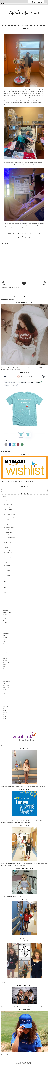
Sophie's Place (5, 706)
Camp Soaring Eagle (6, 629)
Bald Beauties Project (7, 612)
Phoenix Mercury (6, 687)
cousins (4, 645)
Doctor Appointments (7, 652)
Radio (4, 693)
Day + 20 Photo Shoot (8, 504)
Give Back (5, 660)
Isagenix (4, 672)
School (4, 697)
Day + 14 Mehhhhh (7, 519)
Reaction (4, 695)
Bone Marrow (5, 624)
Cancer (4, 631)
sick (3, 702)
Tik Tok (4, 714)
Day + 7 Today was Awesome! (9, 537)
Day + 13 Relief (6, 522)
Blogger (29, 1063)
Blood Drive (5, 622)
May (5, 497)
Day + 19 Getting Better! (8, 507)
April (5, 500)
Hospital (4, 668)
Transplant (33, 233)
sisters (4, 704)
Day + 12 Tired (6, 524)
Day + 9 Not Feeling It (8, 532)
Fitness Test (5, 658)
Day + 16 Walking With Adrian (9, 514)
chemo (4, 635)
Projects (4, 691)
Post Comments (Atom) (14, 287)
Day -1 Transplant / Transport (9, 557)
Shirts (4, 700)
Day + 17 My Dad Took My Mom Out (10, 512)
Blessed (4, 618)
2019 (4, 590)
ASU (4, 608)
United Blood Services (7, 722)
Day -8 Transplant (7, 575)
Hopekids (4, 664)
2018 (4, 592)
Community (5, 643)
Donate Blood (5, 654)
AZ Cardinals (5, 610)
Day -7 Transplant (7, 572)
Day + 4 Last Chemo (7, 545)
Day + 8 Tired (6, 534)
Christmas (5, 637)
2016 (4, 597)
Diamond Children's (25, 233)
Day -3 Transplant (7, 562)
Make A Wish (5, 679)
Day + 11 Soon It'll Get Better (9, 527)
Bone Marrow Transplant (18, 233)
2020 (4, 587)
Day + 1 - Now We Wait (8, 552)
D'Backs (4, 647)
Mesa (4, 683)
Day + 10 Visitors (7, 529)
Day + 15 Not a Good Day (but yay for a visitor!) (12, 517)
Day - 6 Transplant (7, 570)
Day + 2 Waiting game (8, 550)
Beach (4, 616)
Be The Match (5, 614)
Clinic (4, 639)
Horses (4, 666)
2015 (4, 600)
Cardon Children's (6, 633)
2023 (4, 496)
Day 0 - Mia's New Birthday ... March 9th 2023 (12, 555)
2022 (4, 584)
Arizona (4, 606)
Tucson (37, 233)
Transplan (5, 716)
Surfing (4, 710)
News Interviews (6, 685)
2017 (4, 595)
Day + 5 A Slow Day (7, 542)
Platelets (30, 233)
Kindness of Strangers (7, 674)
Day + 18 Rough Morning (8, 509)
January (5, 581)
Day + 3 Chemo (6, 547)
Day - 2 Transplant (7, 560)
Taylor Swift (5, 712)
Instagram (5, 670)
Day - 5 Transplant (7, 567)
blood (4, 620)
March (5, 502)
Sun (3, 708)
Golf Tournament (6, 662)
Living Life (5, 677)
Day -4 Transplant (7, 565)
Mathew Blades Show (7, 681)
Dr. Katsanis (5, 656)
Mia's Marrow (24, 12)
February (5, 578)
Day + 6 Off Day (7, 539)
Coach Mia (5, 641)
